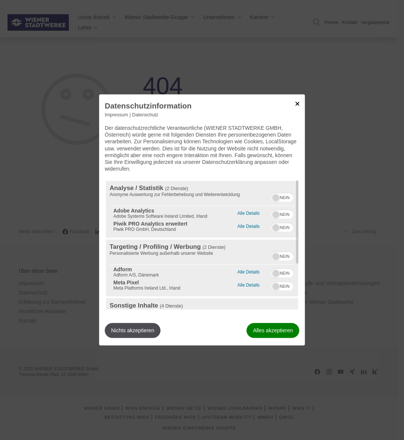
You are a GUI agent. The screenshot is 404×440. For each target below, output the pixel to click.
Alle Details (249, 212)
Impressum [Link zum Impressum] (116, 114)
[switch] (282, 196)
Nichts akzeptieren (132, 331)
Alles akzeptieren (273, 331)
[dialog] (202, 219)
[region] (202, 245)
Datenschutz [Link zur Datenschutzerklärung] (145, 114)
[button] (275, 198)
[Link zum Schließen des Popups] (297, 104)
